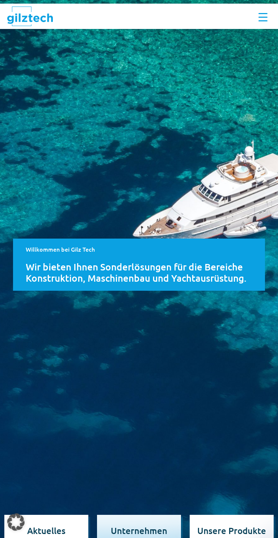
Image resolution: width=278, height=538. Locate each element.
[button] (16, 522)
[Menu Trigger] (263, 16)
